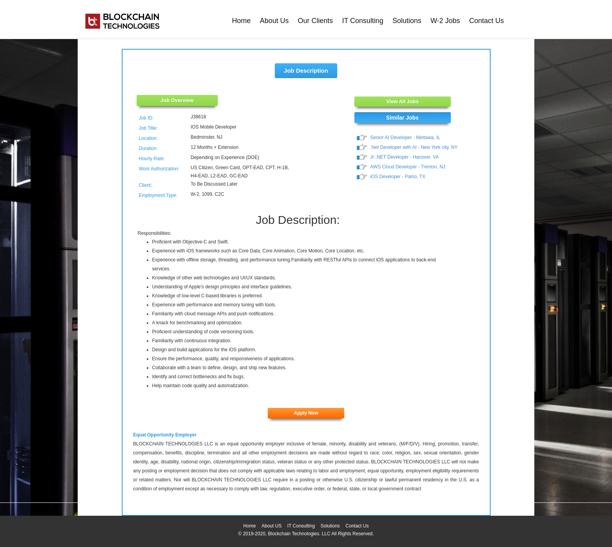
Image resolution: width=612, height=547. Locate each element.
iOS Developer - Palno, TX (397, 176)
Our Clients (315, 21)
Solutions (407, 21)
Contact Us (486, 21)
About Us (274, 21)
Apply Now (306, 413)
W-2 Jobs (445, 21)
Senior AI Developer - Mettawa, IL (405, 137)
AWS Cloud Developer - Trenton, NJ (407, 167)
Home (241, 21)
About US (271, 526)
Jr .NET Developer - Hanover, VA (404, 157)
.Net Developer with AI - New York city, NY (414, 147)
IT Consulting (362, 21)
